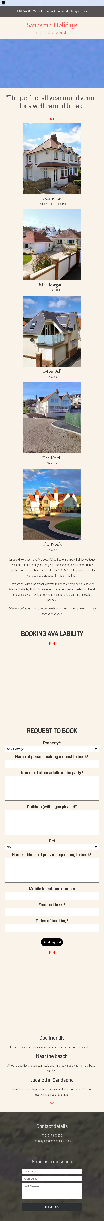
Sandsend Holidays (52, 25)
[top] (52, 118)
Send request (52, 942)
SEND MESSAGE (52, 1207)
